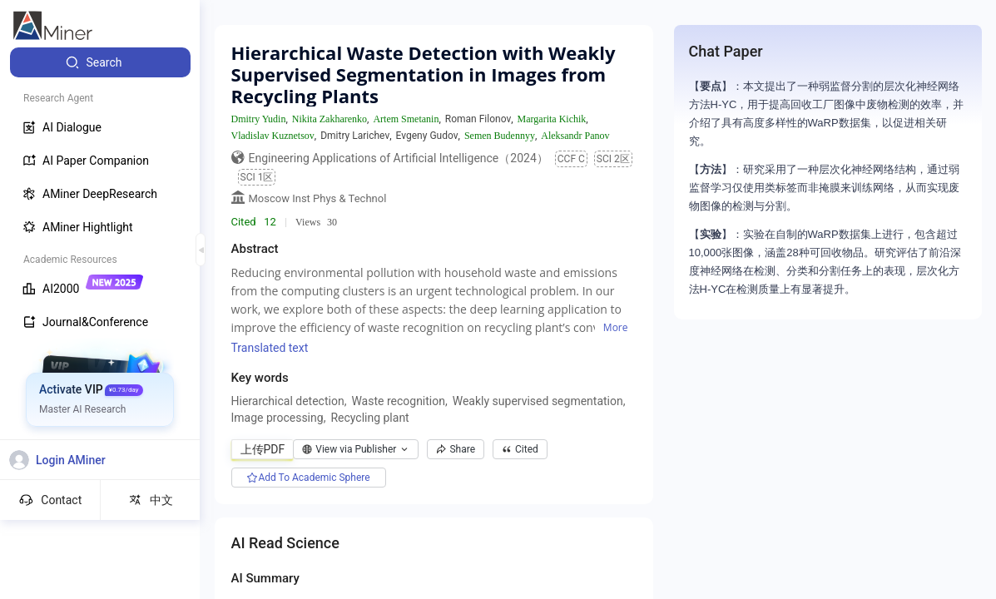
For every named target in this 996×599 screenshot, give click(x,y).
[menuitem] (100, 62)
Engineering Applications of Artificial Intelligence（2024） (398, 158)
